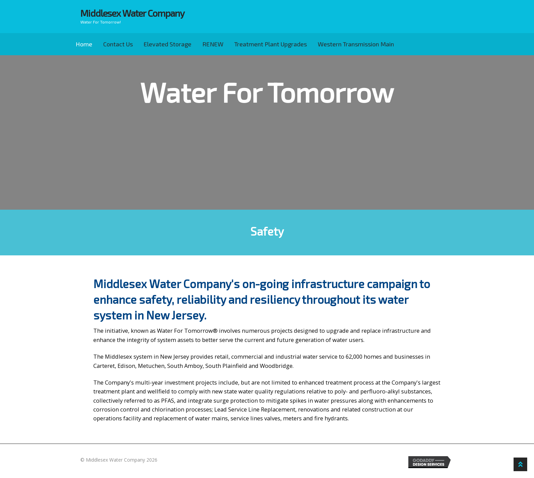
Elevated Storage (167, 44)
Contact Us (118, 44)
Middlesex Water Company (132, 13)
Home (84, 44)
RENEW (212, 44)
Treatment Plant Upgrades (270, 44)
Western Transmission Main (356, 44)
